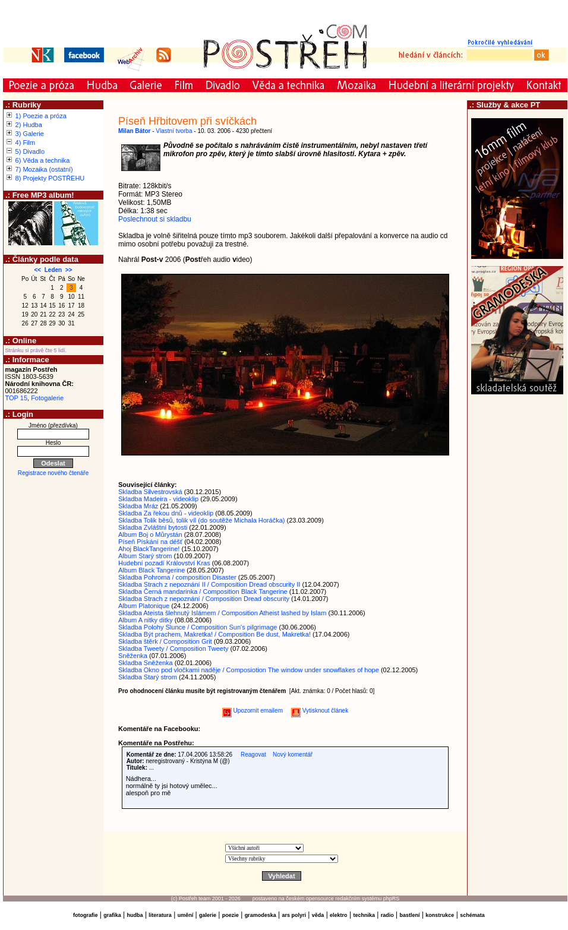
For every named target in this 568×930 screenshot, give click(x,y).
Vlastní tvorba (174, 131)
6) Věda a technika (42, 160)
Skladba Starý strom (147, 677)
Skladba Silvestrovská (150, 491)
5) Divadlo (30, 151)
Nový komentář (293, 754)
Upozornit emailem (252, 710)
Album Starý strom (145, 555)
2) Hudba (28, 124)
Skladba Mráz (138, 506)
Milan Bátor (134, 131)
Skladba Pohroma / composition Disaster (177, 577)
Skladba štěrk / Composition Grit (165, 641)
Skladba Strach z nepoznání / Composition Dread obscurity (203, 598)
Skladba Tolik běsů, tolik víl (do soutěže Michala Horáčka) (201, 520)
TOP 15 (16, 397)
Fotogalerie (47, 397)
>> (68, 270)
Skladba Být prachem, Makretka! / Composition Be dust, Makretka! (214, 634)
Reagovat (253, 754)
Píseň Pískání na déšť (150, 541)
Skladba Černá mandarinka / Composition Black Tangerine (203, 591)
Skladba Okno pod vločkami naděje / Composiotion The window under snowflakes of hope (248, 669)
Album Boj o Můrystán (150, 534)
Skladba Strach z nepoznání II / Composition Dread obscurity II (209, 584)
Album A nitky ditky (145, 620)
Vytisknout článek (319, 710)
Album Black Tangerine (151, 570)
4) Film (25, 142)
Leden (53, 270)
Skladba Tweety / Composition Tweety (173, 648)
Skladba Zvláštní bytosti (152, 527)
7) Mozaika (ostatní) (44, 169)
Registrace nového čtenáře (53, 473)
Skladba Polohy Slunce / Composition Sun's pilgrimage (197, 627)
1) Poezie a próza (41, 115)
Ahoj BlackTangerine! (148, 548)
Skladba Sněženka (145, 662)
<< (38, 270)
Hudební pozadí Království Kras (164, 563)
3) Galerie (29, 133)
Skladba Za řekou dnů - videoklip (165, 513)
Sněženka (132, 655)
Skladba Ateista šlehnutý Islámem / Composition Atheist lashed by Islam (222, 612)
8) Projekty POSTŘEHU (50, 178)
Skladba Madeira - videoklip (158, 498)
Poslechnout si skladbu (154, 219)
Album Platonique (143, 605)
